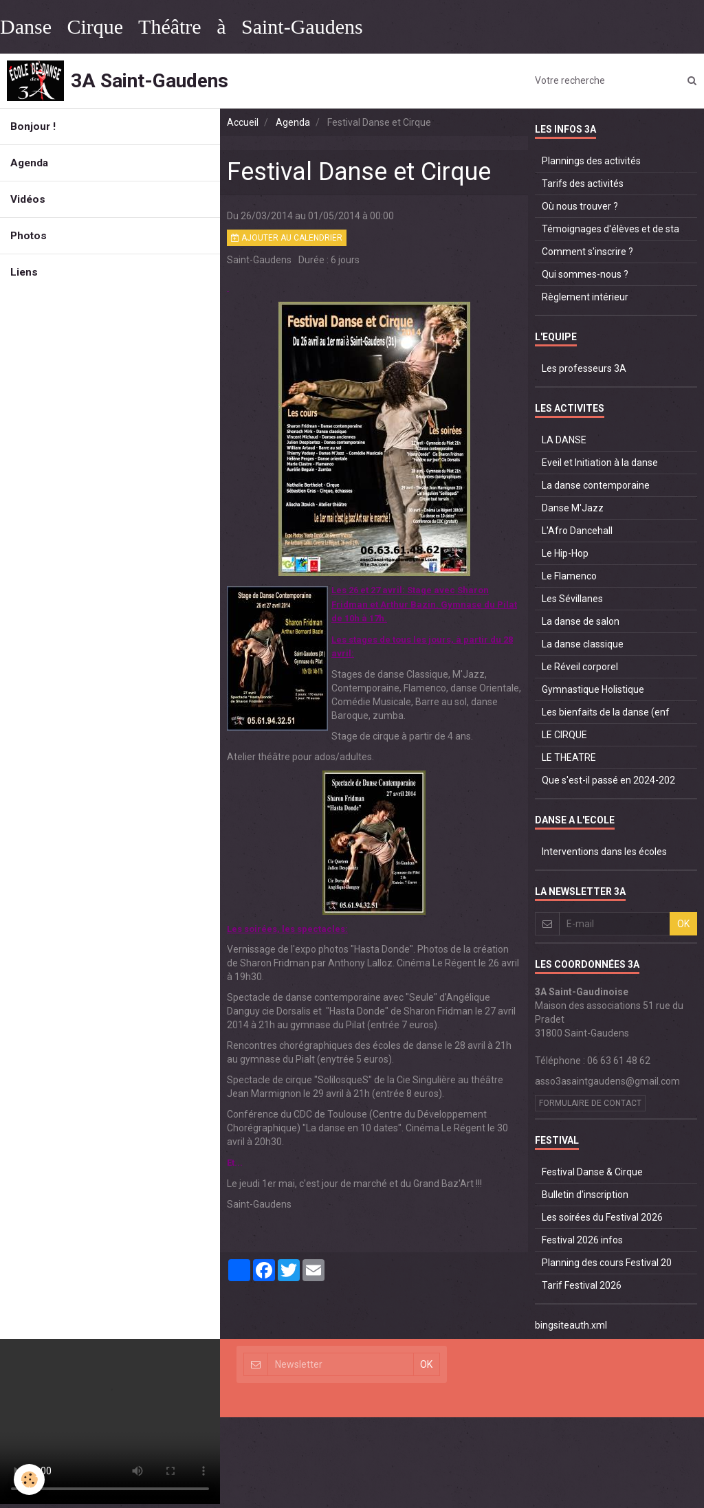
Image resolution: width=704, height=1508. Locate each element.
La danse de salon (580, 621)
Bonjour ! (33, 126)
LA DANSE (564, 439)
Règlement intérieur (585, 296)
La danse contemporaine (596, 485)
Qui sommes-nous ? (585, 274)
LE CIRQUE (564, 734)
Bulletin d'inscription (585, 1194)
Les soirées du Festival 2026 (602, 1217)
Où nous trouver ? (580, 206)
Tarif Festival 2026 (582, 1285)
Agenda (29, 163)
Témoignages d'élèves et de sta (610, 228)
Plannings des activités (591, 160)
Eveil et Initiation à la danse (600, 462)
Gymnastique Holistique (593, 689)
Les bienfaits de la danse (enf (606, 712)
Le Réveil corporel (580, 666)
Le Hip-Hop (565, 553)
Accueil (242, 122)
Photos (28, 236)
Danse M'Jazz (573, 507)
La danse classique (583, 644)
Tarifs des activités (583, 183)
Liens (24, 272)
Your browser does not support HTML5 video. (110, 1421)
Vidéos (27, 199)
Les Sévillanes (572, 598)
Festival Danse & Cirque (592, 1171)
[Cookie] (29, 1479)
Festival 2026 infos (582, 1239)
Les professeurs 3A (584, 368)
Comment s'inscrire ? (587, 251)
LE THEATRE (569, 757)
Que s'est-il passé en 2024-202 (608, 780)
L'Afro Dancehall (577, 530)
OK (683, 923)
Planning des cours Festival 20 (607, 1262)
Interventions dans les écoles (604, 851)
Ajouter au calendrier (286, 238)
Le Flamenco (569, 575)
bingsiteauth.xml (571, 1325)
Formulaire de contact (590, 1103)
